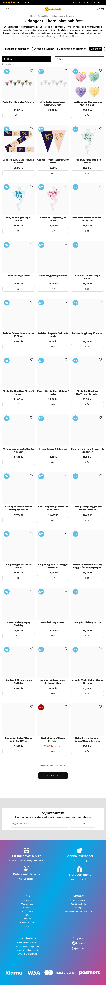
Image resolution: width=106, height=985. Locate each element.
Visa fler (55, 775)
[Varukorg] (102, 9)
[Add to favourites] (31, 70)
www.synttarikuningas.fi (27, 950)
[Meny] (3, 9)
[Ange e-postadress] (39, 823)
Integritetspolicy (27, 911)
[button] (79, 59)
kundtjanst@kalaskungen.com (78, 911)
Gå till (19, 115)
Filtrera (8, 59)
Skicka (83, 823)
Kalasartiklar (43, 16)
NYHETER (77, 2)
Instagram (80, 949)
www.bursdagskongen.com (27, 946)
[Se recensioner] (15, 2)
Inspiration (27, 926)
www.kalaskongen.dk (27, 954)
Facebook (80, 943)
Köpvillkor (27, 908)
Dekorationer (57, 16)
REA (86, 2)
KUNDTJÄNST (96, 2)
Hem (32, 16)
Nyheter (27, 919)
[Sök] (7, 9)
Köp (87, 115)
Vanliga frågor (27, 904)
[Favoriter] (98, 9)
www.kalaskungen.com (27, 943)
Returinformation (27, 922)
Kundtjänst (27, 900)
